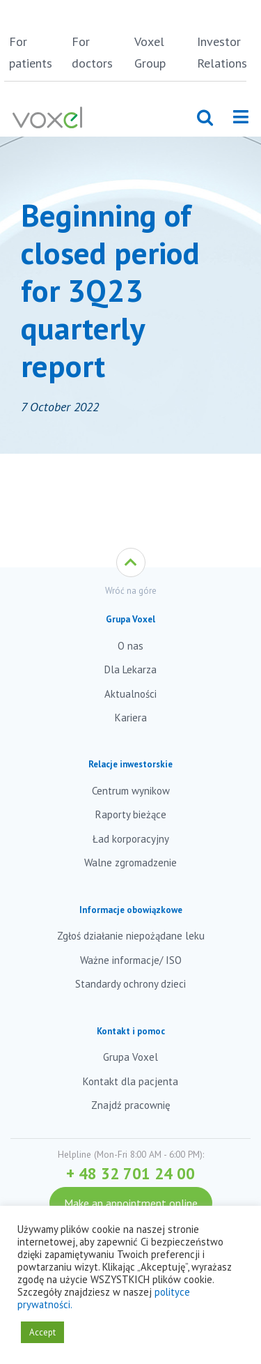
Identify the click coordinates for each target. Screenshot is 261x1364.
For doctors (92, 52)
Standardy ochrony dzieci (130, 983)
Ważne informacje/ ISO (131, 960)
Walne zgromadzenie (130, 862)
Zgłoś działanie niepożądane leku (131, 935)
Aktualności (130, 693)
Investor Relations (222, 52)
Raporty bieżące (130, 814)
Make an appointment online (131, 1203)
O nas (130, 645)
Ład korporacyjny (131, 838)
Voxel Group (150, 52)
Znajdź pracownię (131, 1105)
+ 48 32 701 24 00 (130, 1173)
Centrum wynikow (131, 790)
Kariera (131, 717)
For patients (30, 52)
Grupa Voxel (130, 1057)
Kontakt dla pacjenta (130, 1081)
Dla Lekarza (130, 669)
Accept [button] (42, 1332)
